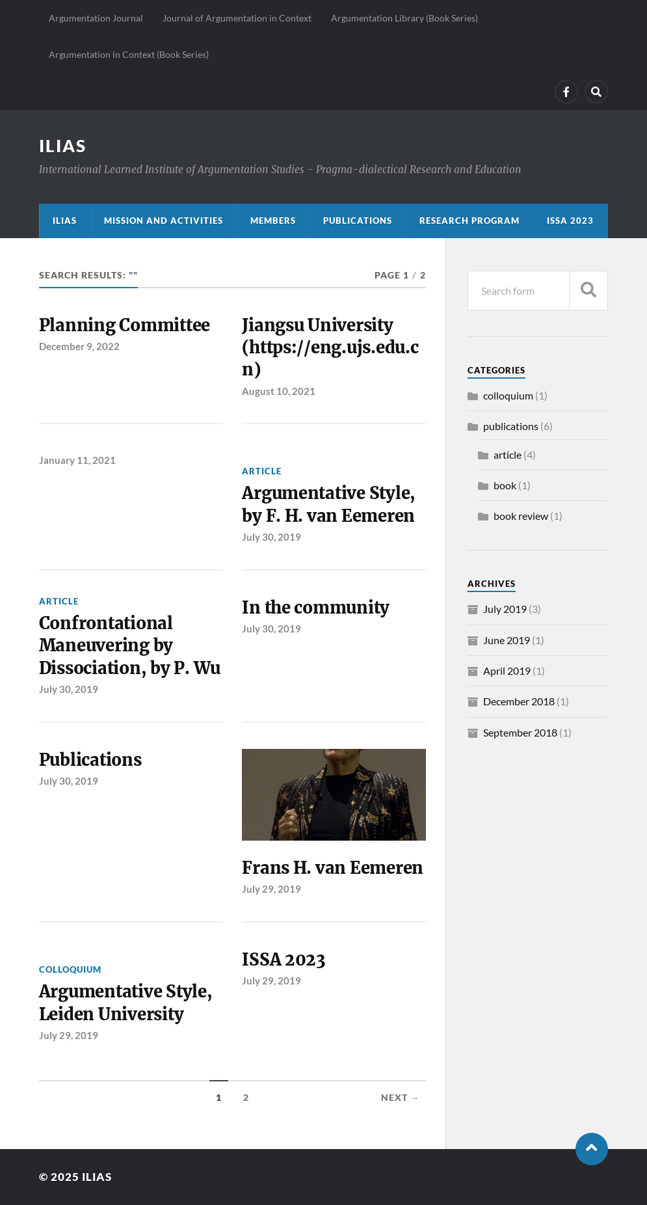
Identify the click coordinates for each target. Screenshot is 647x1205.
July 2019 (505, 608)
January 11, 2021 (77, 460)
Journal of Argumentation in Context (237, 17)
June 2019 (506, 640)
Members (273, 220)
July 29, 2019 (271, 889)
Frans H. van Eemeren (332, 868)
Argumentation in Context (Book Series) (129, 54)
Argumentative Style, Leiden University (126, 1002)
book (505, 485)
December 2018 (519, 701)
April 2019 (507, 670)
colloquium (70, 969)
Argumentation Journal (96, 17)
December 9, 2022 (79, 346)
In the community (316, 607)
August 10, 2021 (278, 391)
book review (521, 515)
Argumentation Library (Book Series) (404, 17)
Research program (469, 220)
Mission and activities (163, 220)
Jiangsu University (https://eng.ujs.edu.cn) (330, 348)
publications (510, 426)
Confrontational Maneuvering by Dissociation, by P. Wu (129, 646)
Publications (357, 220)
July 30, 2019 (271, 537)
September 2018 (520, 732)
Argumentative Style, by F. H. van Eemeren (329, 504)
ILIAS (62, 146)
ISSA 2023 (570, 220)
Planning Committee (124, 325)
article (262, 471)
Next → (400, 1097)
